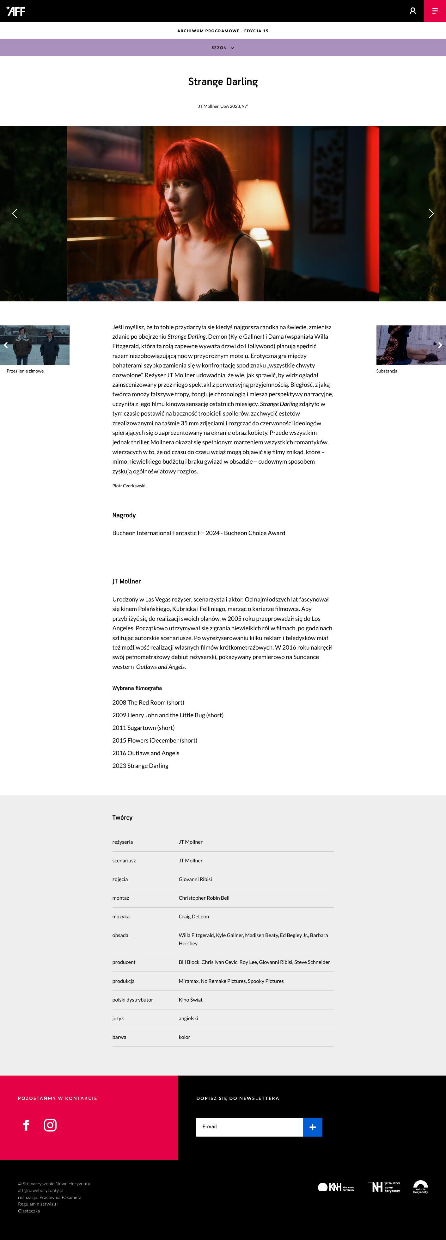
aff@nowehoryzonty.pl (41, 1190)
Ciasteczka (29, 1211)
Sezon (219, 47)
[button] (431, 214)
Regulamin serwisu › (38, 1204)
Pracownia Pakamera (61, 1197)
